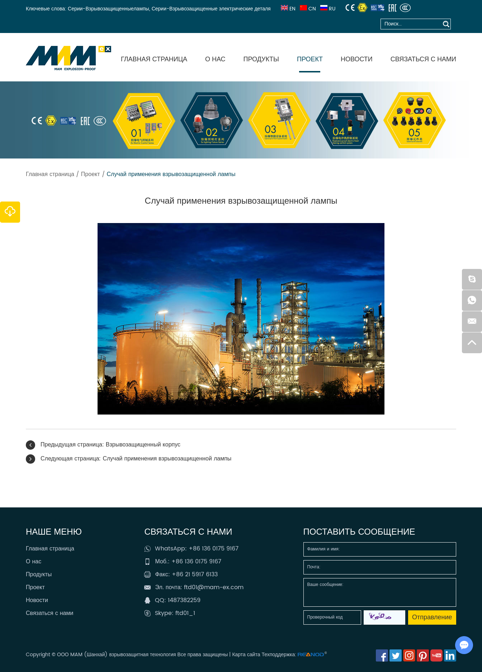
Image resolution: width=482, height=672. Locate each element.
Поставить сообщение (359, 532)
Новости (357, 59)
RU (327, 9)
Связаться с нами (423, 59)
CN (307, 9)
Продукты (261, 59)
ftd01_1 (185, 613)
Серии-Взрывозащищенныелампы (108, 9)
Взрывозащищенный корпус (143, 444)
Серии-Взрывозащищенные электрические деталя (211, 9)
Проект (310, 59)
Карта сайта (246, 654)
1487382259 (184, 600)
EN (287, 9)
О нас (215, 59)
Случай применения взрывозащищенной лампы (171, 174)
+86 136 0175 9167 (213, 548)
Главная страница (154, 59)
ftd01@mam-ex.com (214, 587)
